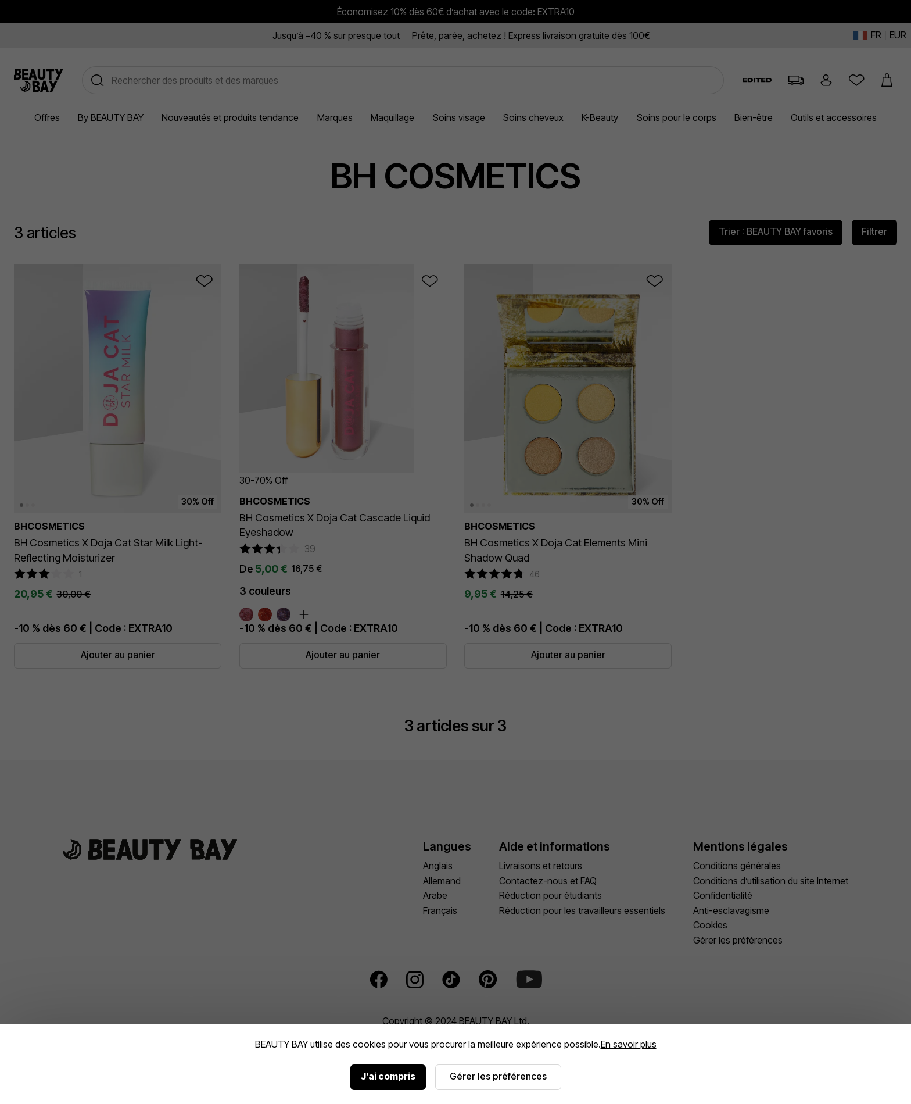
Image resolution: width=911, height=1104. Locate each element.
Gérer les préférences (498, 1076)
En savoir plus (629, 1044)
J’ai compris (388, 1076)
